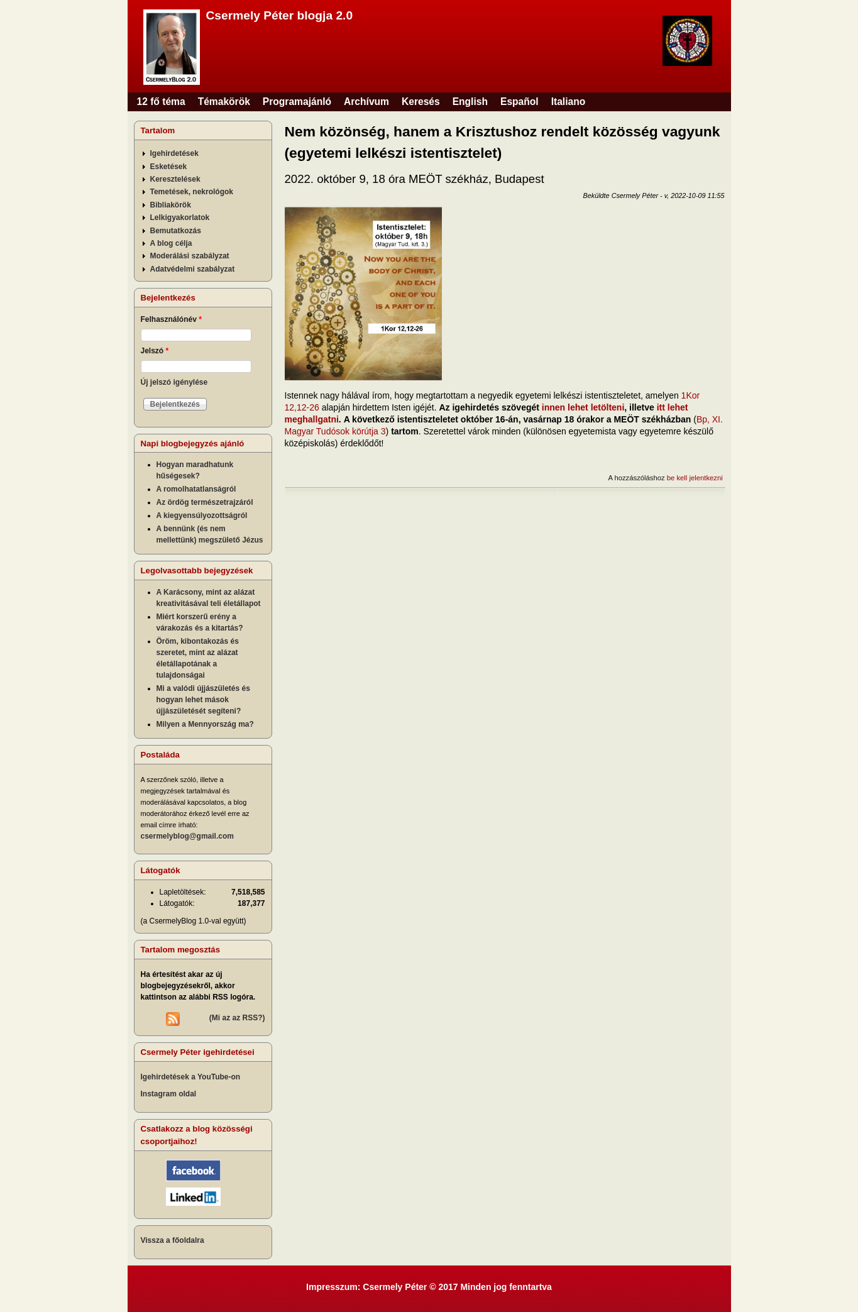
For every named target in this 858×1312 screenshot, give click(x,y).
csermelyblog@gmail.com (187, 836)
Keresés (421, 101)
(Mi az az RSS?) (237, 1017)
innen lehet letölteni (583, 407)
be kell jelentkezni (695, 478)
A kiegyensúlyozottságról (202, 515)
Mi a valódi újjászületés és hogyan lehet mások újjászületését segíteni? (203, 699)
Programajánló (297, 101)
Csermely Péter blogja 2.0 (279, 15)
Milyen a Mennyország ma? (205, 724)
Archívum (366, 101)
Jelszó (155, 350)
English (470, 101)
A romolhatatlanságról (196, 489)
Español (519, 101)
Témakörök (224, 101)
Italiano (568, 101)
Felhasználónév (171, 319)
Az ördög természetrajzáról (205, 502)
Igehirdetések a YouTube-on (191, 1076)
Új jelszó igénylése (174, 382)
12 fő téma (161, 101)
